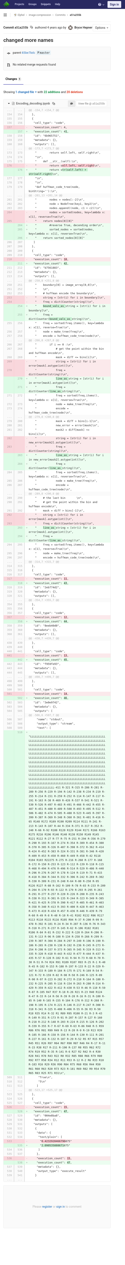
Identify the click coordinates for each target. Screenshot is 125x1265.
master (43, 59)
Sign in (114, 4)
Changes (13, 86)
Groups (32, 4)
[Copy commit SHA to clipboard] (31, 28)
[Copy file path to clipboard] (53, 111)
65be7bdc (28, 59)
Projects (19, 4)
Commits (60, 15)
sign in (59, 1222)
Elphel (19, 14)
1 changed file (26, 99)
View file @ (89, 110)
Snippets (46, 4)
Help (57, 4)
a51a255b (75, 15)
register (46, 1222)
